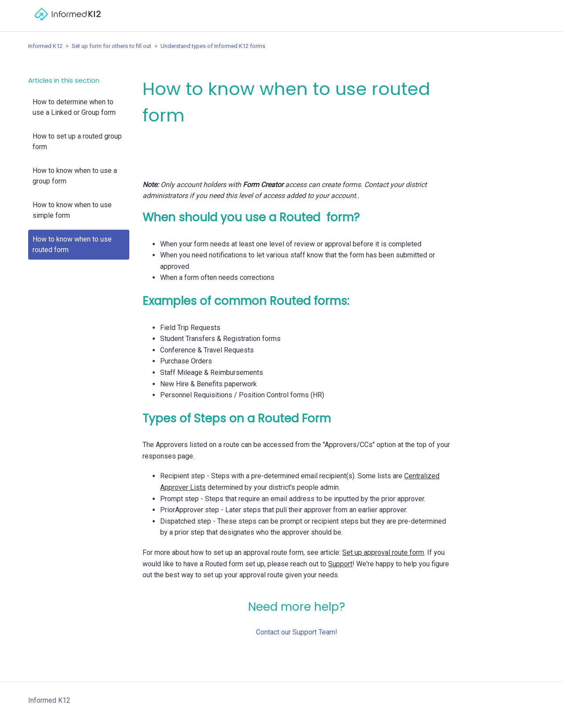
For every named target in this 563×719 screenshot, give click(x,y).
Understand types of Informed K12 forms (213, 46)
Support (340, 564)
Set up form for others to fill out (111, 46)
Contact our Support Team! (296, 632)
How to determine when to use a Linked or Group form (74, 107)
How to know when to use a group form (75, 175)
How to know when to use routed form (72, 244)
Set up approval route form (383, 552)
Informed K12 (45, 46)
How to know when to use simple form (72, 210)
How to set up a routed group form (77, 141)
